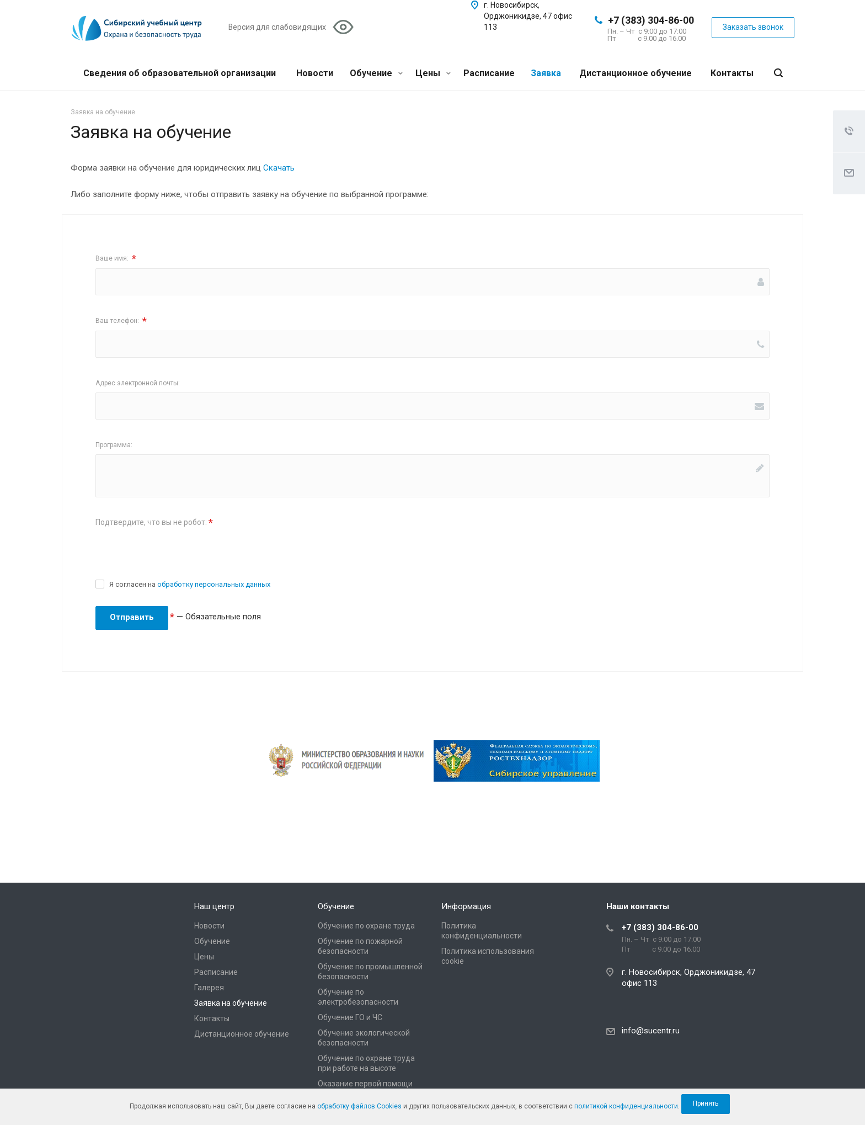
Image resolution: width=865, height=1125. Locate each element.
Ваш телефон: (121, 321)
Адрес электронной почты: (137, 383)
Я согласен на (189, 584)
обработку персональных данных (213, 584)
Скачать (279, 168)
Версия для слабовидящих (277, 27)
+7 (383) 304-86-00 (651, 20)
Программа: (113, 445)
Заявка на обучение (230, 1003)
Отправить (132, 617)
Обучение (376, 73)
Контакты (732, 73)
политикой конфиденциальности (626, 1106)
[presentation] (179, 553)
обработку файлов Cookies (359, 1106)
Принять (705, 1103)
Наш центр (214, 906)
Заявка (546, 73)
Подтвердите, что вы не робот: (154, 522)
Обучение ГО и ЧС (350, 1017)
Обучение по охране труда (366, 925)
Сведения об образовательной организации (179, 73)
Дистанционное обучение (635, 73)
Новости (314, 73)
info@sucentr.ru (651, 1031)
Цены (433, 73)
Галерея (209, 987)
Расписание (489, 73)
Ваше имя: (115, 258)
